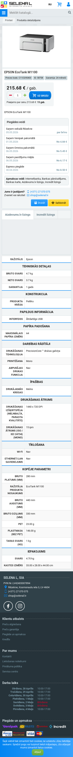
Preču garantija (10, 629)
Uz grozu (40, 95)
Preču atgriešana (11, 624)
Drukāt (39, 203)
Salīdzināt (58, 203)
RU (50, 4)
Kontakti (6, 656)
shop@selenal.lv (39, 195)
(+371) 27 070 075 (40, 191)
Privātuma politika (12, 666)
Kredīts (6, 639)
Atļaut (37, 752)
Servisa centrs (10, 671)
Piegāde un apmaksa (14, 634)
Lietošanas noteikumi (14, 661)
